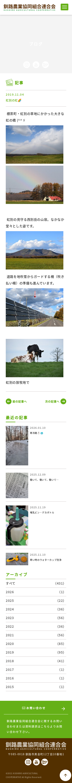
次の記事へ (52, 401)
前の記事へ (19, 401)
